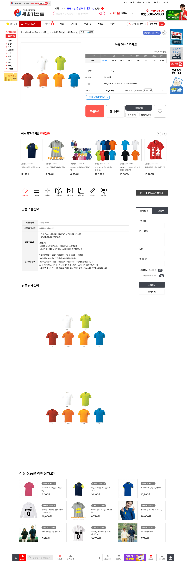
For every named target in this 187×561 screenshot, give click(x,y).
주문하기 (95, 111)
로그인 (125, 2)
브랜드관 (87, 23)
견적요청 (139, 108)
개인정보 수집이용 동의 (149, 276)
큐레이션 (73, 23)
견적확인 (152, 292)
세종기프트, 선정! (79, 8)
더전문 (101, 23)
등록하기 (152, 285)
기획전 (61, 23)
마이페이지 (140, 2)
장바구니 (148, 2)
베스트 (49, 23)
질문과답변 (156, 2)
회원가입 (132, 2)
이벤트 (112, 23)
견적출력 (132, 115)
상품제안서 (146, 115)
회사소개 (165, 2)
